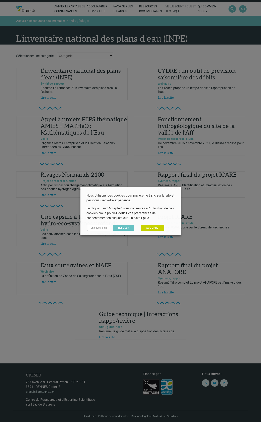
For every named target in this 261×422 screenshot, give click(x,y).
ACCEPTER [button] (150, 227)
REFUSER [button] (121, 227)
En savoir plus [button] (98, 227)
